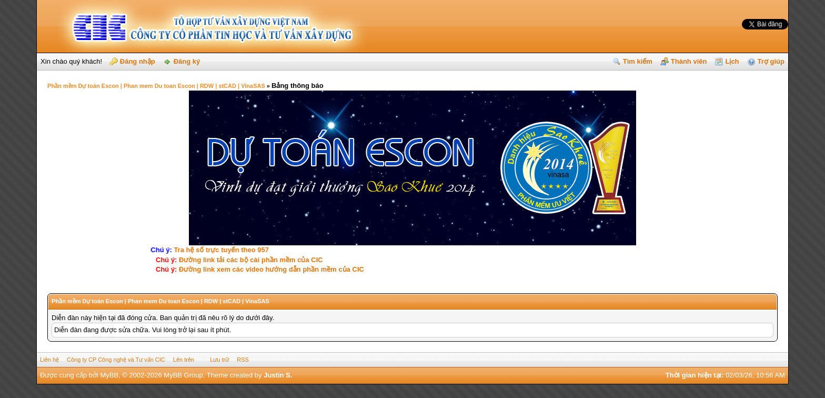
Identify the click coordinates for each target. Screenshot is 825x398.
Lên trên (183, 359)
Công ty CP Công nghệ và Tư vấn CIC (116, 359)
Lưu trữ (219, 359)
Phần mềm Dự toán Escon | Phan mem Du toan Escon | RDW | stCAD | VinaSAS (156, 86)
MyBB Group (183, 375)
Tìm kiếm (637, 61)
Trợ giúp (771, 61)
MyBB (109, 375)
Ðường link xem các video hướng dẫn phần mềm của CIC (270, 269)
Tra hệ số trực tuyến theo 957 (223, 250)
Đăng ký (187, 61)
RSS (243, 359)
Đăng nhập (137, 61)
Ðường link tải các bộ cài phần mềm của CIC (250, 260)
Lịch (732, 61)
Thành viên (689, 61)
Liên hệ (49, 359)
